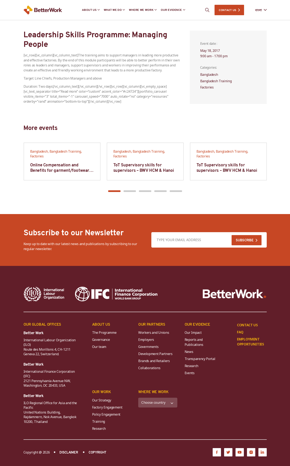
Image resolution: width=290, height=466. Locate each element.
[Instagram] (251, 452)
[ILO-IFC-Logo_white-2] (44, 294)
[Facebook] (217, 452)
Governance (101, 339)
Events (190, 373)
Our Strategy (101, 400)
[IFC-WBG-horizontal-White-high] (116, 294)
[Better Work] (234, 294)
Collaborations (149, 368)
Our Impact (193, 332)
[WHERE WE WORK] (157, 402)
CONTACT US (227, 10)
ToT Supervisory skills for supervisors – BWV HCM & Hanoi (143, 168)
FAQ (240, 332)
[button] (114, 191)
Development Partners (155, 353)
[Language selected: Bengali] (258, 10)
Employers (146, 339)
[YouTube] (240, 452)
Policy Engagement (107, 414)
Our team (99, 346)
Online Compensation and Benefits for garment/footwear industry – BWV (59, 171)
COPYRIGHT (97, 453)
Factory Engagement (107, 407)
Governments (148, 346)
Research (191, 366)
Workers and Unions (153, 332)
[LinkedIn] (262, 452)
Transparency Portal (200, 358)
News (189, 351)
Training (98, 421)
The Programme (104, 332)
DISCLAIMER (68, 453)
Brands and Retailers (154, 361)
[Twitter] (228, 452)
